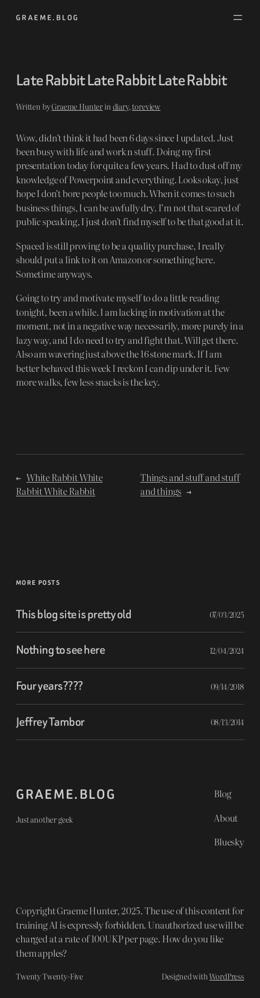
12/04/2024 (227, 650)
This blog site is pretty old (73, 615)
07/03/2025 (227, 614)
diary (121, 106)
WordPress (226, 976)
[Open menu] (237, 17)
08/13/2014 (227, 721)
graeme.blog (47, 17)
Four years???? (49, 686)
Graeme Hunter (77, 106)
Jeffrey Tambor (50, 722)
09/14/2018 (227, 686)
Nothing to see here (60, 650)
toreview (146, 106)
